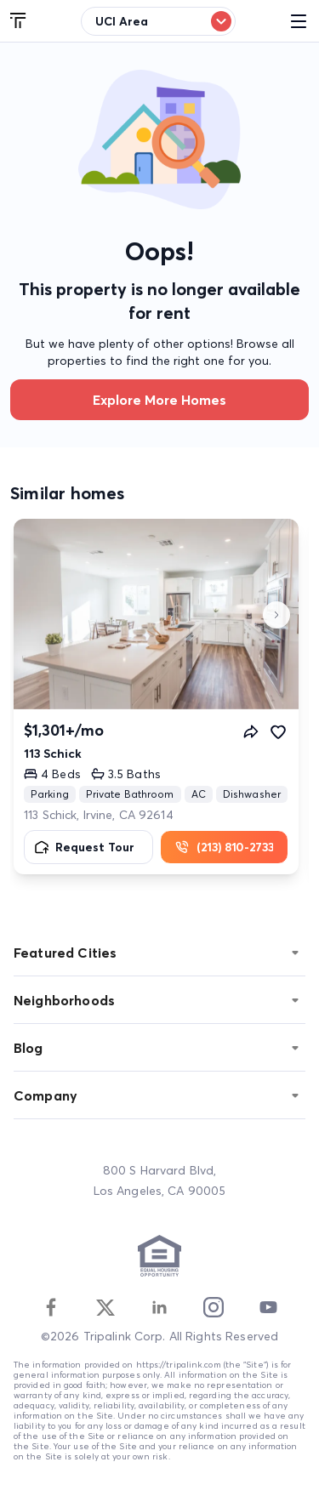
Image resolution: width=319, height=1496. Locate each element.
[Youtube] (268, 1307)
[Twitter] (105, 1307)
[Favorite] (278, 731)
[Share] (251, 731)
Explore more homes (159, 399)
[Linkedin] (159, 1307)
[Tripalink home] (18, 21)
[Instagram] (213, 1307)
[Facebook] (51, 1307)
